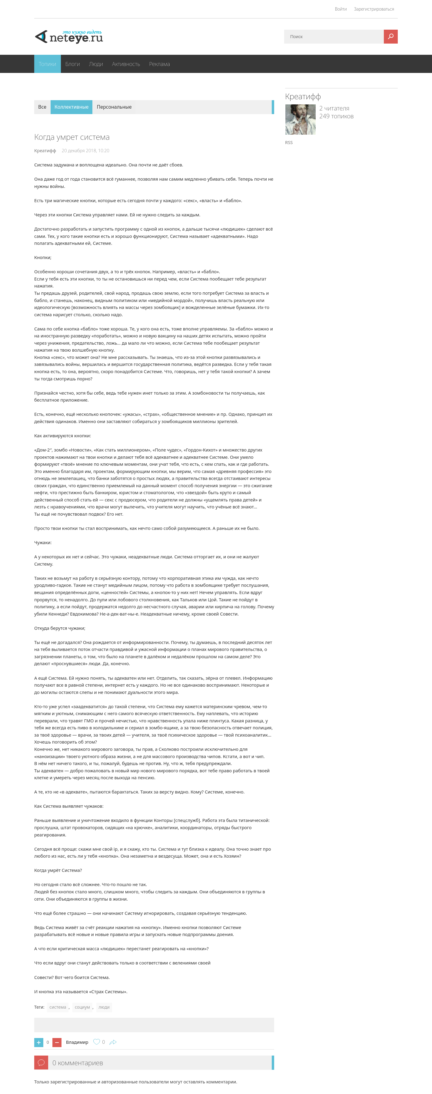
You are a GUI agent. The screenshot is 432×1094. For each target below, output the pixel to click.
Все (42, 106)
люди (104, 1007)
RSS (289, 142)
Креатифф (45, 150)
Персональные (114, 106)
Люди (96, 63)
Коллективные (71, 106)
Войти (341, 9)
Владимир (77, 1042)
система (57, 1007)
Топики (47, 63)
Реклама (159, 63)
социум (82, 1007)
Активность (126, 63)
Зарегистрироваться (374, 9)
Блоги (72, 63)
